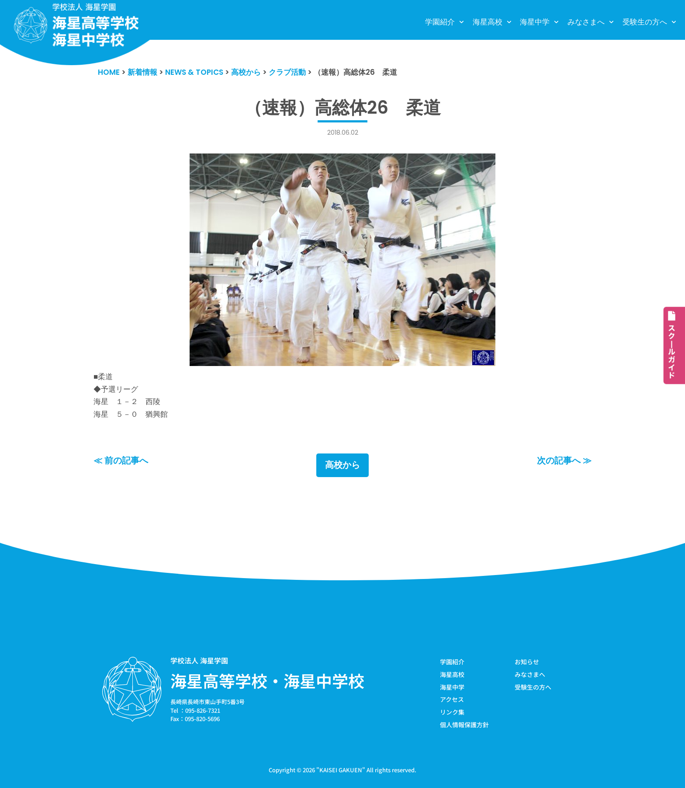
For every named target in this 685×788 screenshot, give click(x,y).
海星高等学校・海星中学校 (267, 680)
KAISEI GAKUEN (340, 770)
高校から (342, 465)
